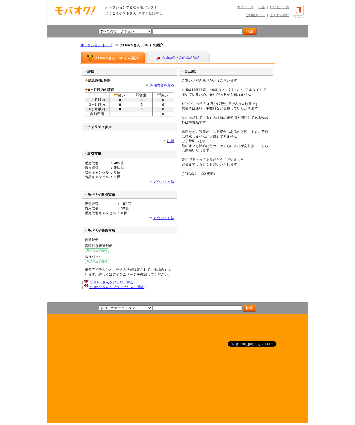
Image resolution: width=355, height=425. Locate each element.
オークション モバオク (75, 10)
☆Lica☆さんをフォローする (111, 282)
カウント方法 (163, 182)
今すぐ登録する (150, 13)
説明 (170, 141)
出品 (261, 7)
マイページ (245, 7)
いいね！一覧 (279, 7)
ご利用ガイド (255, 15)
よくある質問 (279, 15)
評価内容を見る (162, 85)
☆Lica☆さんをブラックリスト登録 (116, 287)
